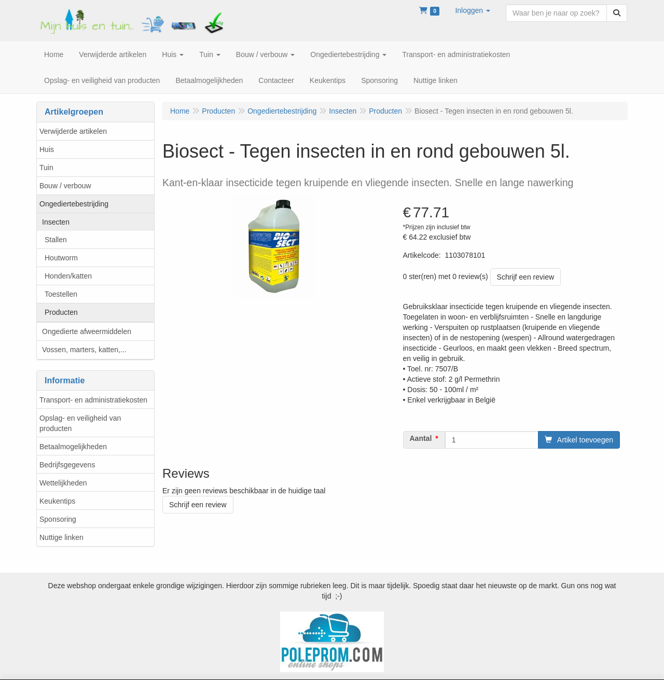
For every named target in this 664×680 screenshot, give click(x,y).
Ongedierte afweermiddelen (86, 331)
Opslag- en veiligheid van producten (80, 423)
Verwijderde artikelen (73, 131)
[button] (472, 10)
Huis (46, 149)
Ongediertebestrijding (73, 204)
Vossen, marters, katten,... (84, 349)
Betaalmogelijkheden (73, 446)
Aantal (421, 438)
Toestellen (61, 294)
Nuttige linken (61, 537)
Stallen (56, 239)
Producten (61, 312)
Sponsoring (57, 519)
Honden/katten (68, 276)
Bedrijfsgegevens (67, 465)
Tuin (46, 167)
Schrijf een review (526, 277)
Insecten (56, 222)
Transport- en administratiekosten (93, 400)
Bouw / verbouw (65, 186)
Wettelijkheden (63, 483)
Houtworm (61, 258)
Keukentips (57, 501)
